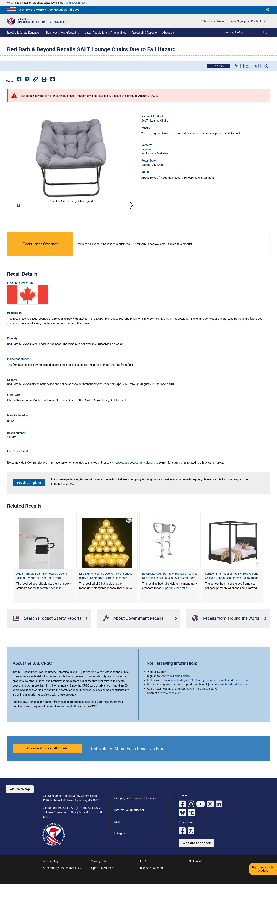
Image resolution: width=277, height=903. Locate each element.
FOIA (143, 883)
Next (131, 216)
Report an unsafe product (263, 865)
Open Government (102, 889)
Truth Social (241, 702)
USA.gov (119, 855)
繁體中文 (261, 66)
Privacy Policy (100, 883)
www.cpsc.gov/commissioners (135, 484)
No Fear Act (196, 883)
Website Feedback (197, 864)
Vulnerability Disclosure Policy (61, 889)
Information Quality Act (129, 832)
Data (117, 844)
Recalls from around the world (225, 640)
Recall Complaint (29, 504)
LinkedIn (222, 702)
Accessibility (50, 883)
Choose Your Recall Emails (47, 770)
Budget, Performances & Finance (135, 820)
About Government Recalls (133, 640)
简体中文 (242, 66)
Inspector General (151, 889)
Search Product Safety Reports (47, 640)
